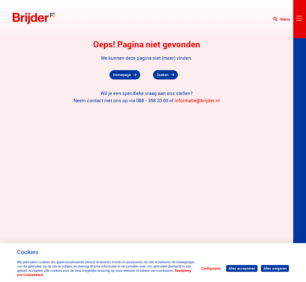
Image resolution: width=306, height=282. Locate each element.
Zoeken (163, 74)
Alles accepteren (241, 268)
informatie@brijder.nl (197, 100)
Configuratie (211, 268)
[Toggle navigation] (289, 19)
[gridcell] (76, 74)
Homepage (122, 74)
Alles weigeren (275, 268)
